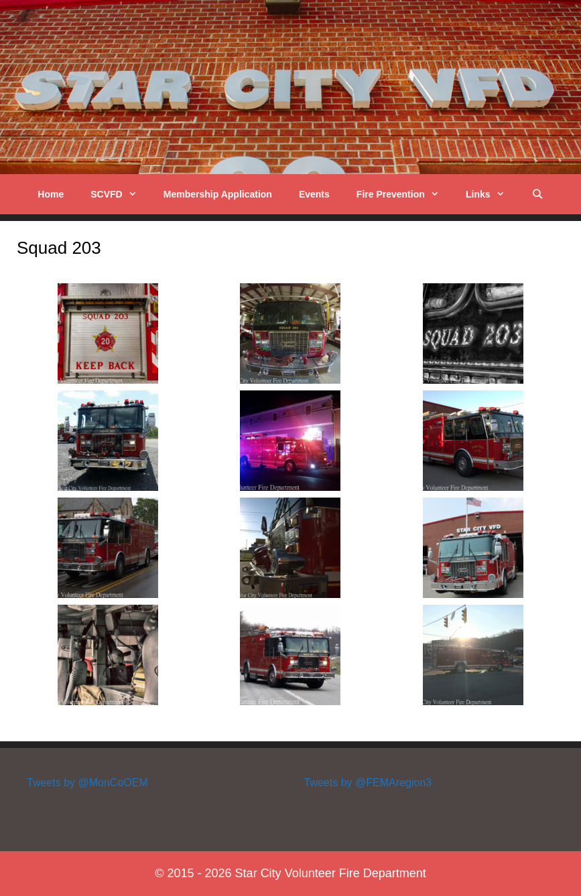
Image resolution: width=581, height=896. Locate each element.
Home (51, 194)
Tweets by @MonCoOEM (87, 782)
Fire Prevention (404, 194)
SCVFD (120, 194)
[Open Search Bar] (537, 194)
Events (314, 194)
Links (492, 194)
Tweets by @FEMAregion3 (368, 782)
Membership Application (218, 194)
